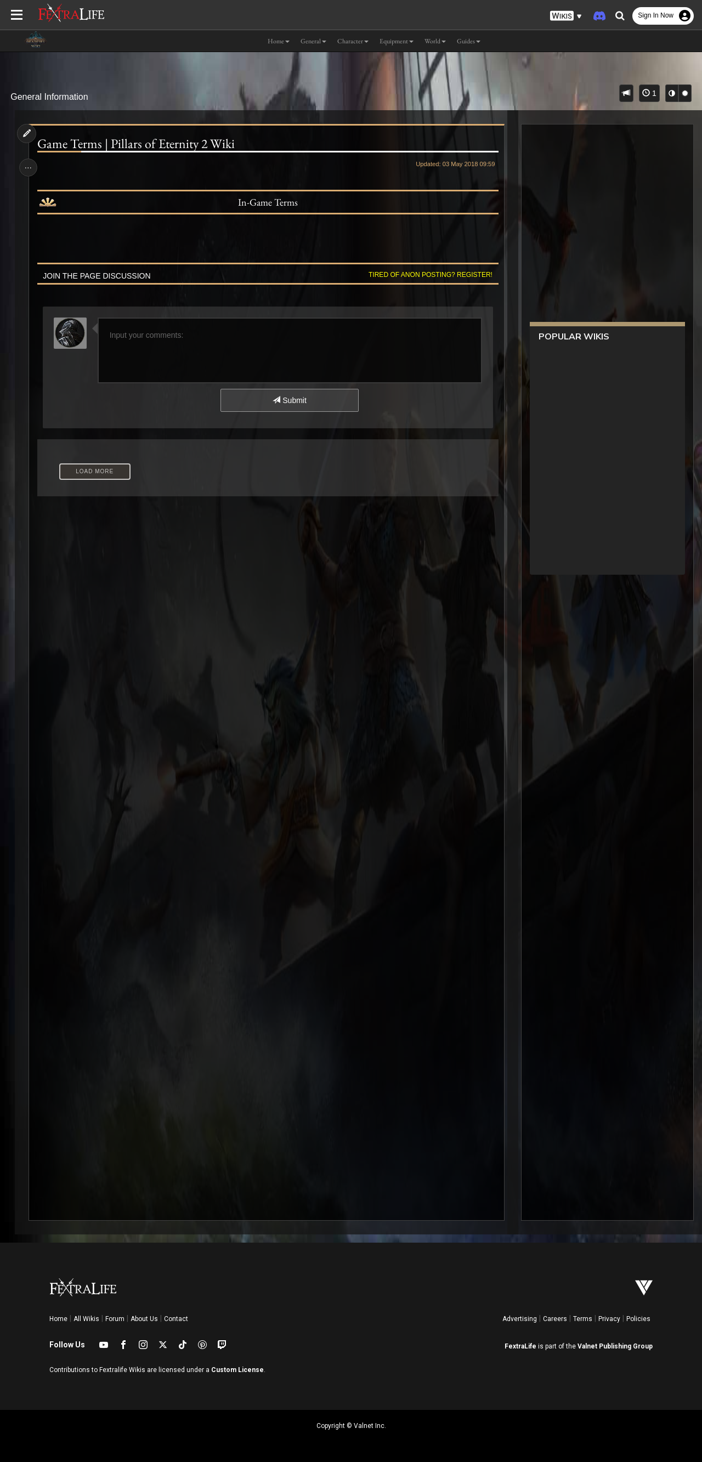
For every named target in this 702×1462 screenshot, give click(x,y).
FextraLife (520, 1346)
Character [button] (353, 41)
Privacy (609, 1319)
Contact (176, 1319)
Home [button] (279, 41)
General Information (49, 97)
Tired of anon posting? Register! (428, 275)
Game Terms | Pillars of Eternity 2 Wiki (137, 144)
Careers (555, 1319)
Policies (638, 1319)
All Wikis (86, 1319)
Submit (289, 400)
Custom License (237, 1370)
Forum (114, 1319)
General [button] (313, 41)
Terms (582, 1319)
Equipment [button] (397, 41)
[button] (566, 16)
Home (58, 1319)
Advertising (519, 1319)
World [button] (435, 41)
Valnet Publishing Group (615, 1346)
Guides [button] (468, 41)
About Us (144, 1319)
